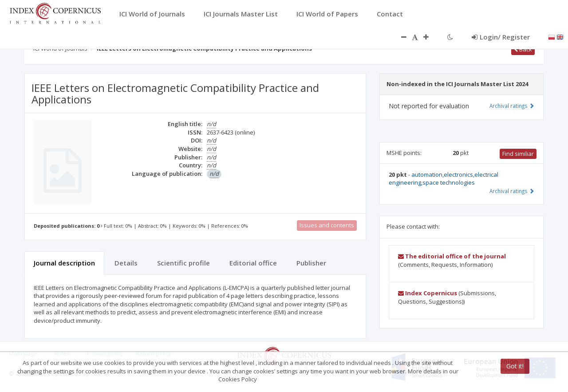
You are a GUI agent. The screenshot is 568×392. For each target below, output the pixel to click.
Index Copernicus (427, 293)
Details (126, 262)
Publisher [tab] (311, 262)
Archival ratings (511, 105)
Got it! (515, 366)
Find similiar (518, 154)
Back (523, 49)
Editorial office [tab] (253, 262)
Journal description (64, 262)
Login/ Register (501, 36)
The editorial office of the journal (452, 256)
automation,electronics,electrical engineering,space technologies (443, 178)
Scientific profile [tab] (183, 262)
